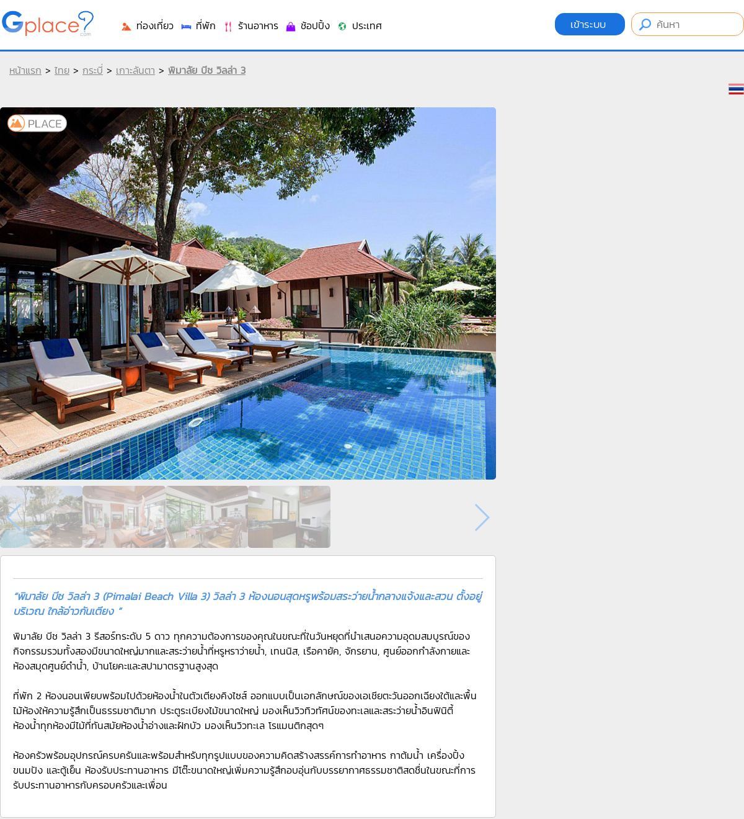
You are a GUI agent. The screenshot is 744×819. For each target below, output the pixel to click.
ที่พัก (198, 25)
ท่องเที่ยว (147, 25)
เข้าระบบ (589, 24)
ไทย (62, 70)
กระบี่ (92, 70)
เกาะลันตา (135, 70)
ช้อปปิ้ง (307, 25)
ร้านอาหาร (250, 25)
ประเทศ (359, 25)
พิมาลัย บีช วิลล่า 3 (207, 70)
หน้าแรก (25, 70)
